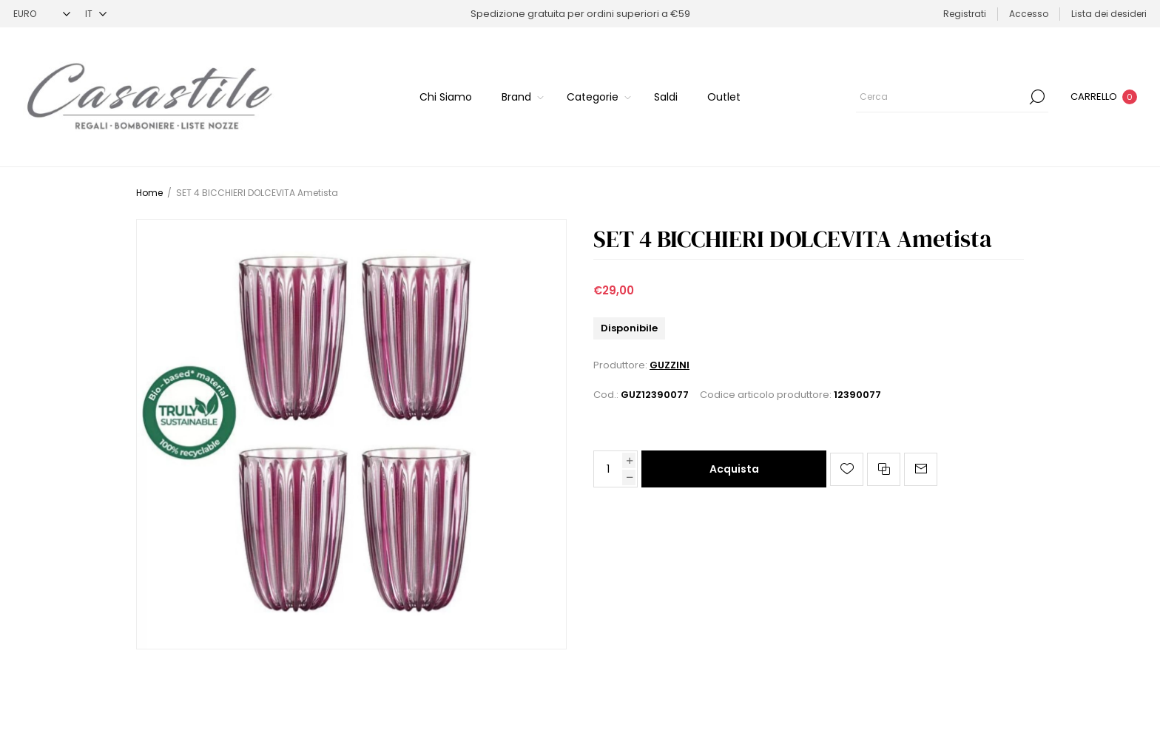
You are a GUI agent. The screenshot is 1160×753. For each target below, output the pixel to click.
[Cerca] (952, 97)
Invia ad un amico (920, 469)
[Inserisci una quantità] (608, 469)
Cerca (1037, 97)
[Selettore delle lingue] (96, 13)
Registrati (964, 13)
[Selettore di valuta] (41, 13)
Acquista (734, 469)
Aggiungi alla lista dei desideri (846, 469)
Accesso (1028, 13)
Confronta (883, 469)
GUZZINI (669, 365)
